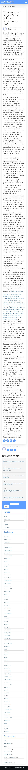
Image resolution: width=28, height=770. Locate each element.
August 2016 (7, 646)
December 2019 (7, 547)
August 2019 (7, 558)
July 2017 (6, 616)
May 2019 (6, 566)
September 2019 (8, 555)
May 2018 (6, 599)
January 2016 (7, 665)
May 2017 (6, 621)
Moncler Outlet (12, 319)
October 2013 (7, 715)
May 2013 (6, 728)
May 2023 (6, 536)
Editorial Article (7, 749)
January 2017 (7, 632)
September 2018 (8, 588)
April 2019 (6, 569)
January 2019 (7, 577)
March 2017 (6, 627)
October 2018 (7, 586)
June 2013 (6, 726)
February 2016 (7, 663)
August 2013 (7, 720)
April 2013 (6, 731)
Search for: (7, 504)
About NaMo (7, 519)
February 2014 (7, 704)
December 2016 (7, 635)
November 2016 (7, 638)
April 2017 (6, 624)
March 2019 (6, 572)
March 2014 (6, 701)
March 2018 (6, 605)
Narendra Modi (7, 754)
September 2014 (8, 684)
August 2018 (7, 591)
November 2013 (7, 712)
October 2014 (7, 682)
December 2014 (7, 676)
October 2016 (7, 641)
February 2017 (7, 630)
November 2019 (7, 550)
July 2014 (6, 690)
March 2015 (6, 668)
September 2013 (8, 717)
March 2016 (6, 660)
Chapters (6, 524)
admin (9, 446)
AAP (5, 740)
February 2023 (7, 539)
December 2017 (7, 613)
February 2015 (7, 671)
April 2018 (6, 602)
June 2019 (6, 564)
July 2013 (6, 723)
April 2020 (6, 545)
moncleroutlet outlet (17, 292)
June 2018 (6, 597)
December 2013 (7, 709)
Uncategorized (11, 6)
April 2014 (6, 698)
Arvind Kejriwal (7, 743)
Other (5, 760)
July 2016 (6, 649)
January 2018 (7, 610)
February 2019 (7, 575)
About (5, 516)
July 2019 (6, 561)
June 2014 (6, 693)
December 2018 (7, 580)
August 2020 (7, 542)
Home (4, 6)
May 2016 (6, 654)
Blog (5, 522)
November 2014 (7, 679)
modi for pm (7, 751)
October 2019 (7, 553)
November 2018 (7, 583)
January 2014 (7, 706)
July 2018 (6, 594)
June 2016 (6, 652)
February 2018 (7, 608)
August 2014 (7, 687)
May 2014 (6, 695)
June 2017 (6, 619)
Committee (6, 527)
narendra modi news (9, 757)
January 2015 (7, 673)
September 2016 (8, 643)
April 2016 (6, 657)
